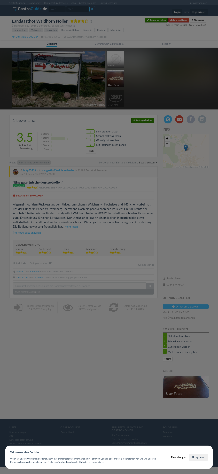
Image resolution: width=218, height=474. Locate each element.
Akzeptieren (198, 457)
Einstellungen (178, 457)
